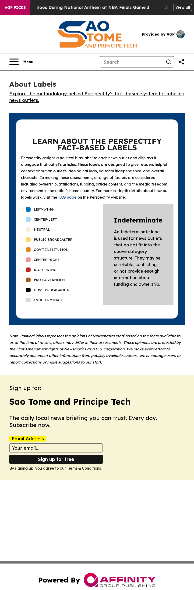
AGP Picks (15, 7)
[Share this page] (181, 62)
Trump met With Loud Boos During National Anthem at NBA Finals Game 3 (81, 7)
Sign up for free (56, 459)
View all (182, 7)
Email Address (28, 439)
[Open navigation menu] (21, 62)
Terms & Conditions (84, 468)
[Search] (131, 61)
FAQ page (67, 197)
